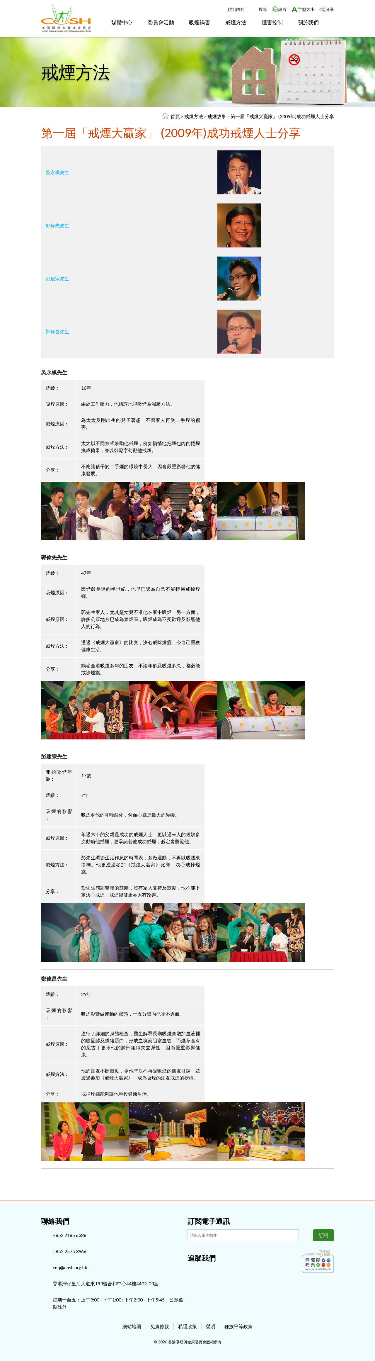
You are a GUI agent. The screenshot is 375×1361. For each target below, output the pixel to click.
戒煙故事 (217, 116)
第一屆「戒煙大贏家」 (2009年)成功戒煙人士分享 (282, 116)
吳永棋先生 (57, 172)
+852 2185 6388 (69, 1235)
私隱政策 (187, 1326)
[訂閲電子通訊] (243, 1235)
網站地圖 (131, 1326)
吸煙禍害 (199, 22)
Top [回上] (361, 1347)
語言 (282, 9)
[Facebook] (192, 1270)
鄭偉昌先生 (57, 331)
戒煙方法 (235, 22)
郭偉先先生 (57, 225)
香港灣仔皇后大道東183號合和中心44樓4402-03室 (105, 1283)
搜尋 (263, 9)
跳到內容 (236, 9)
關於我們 (308, 22)
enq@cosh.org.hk (70, 1267)
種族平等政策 (238, 1326)
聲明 (210, 1326)
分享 (330, 9)
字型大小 (306, 9)
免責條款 (159, 1326)
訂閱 (323, 1235)
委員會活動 (161, 22)
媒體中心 (121, 22)
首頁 (175, 116)
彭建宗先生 (57, 278)
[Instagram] (201, 1270)
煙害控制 (272, 22)
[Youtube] (211, 1270)
